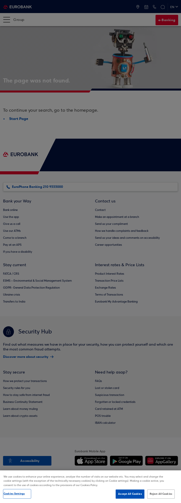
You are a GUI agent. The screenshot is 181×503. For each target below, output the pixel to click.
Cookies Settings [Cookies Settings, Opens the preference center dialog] (14, 493)
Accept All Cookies (130, 494)
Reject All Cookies (161, 494)
